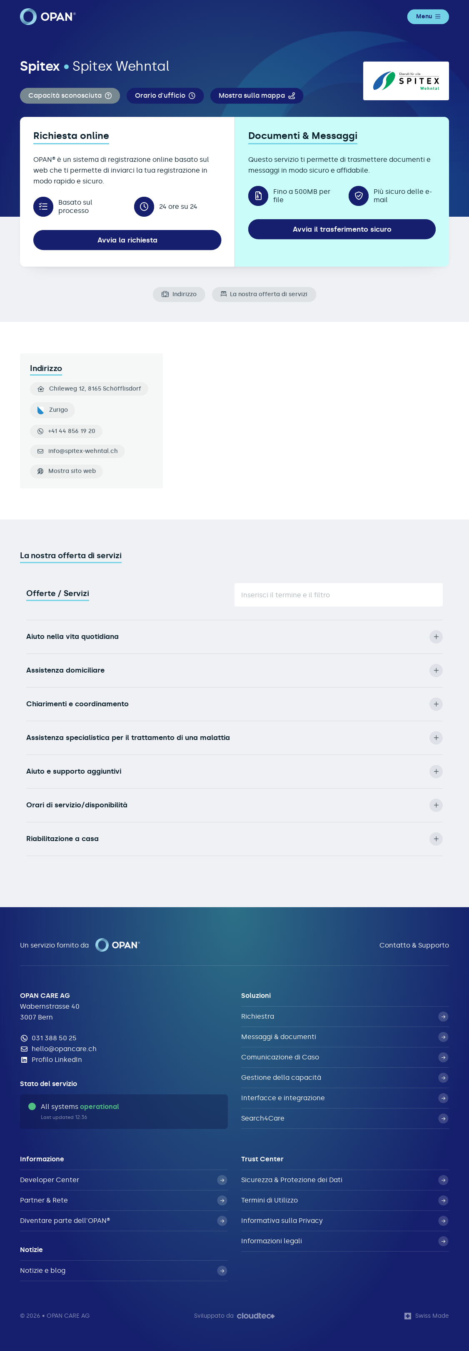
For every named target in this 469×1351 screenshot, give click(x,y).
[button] (70, 96)
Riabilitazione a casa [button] (234, 839)
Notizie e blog (123, 1271)
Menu (428, 16)
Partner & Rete (123, 1200)
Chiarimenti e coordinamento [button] (234, 704)
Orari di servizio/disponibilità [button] (234, 805)
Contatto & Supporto (414, 945)
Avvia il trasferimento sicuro (342, 229)
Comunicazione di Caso (344, 1057)
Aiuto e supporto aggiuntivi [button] (234, 771)
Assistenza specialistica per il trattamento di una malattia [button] (234, 738)
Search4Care (344, 1118)
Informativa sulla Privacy (344, 1221)
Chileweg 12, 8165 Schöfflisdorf (89, 389)
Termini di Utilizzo (344, 1200)
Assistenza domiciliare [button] (234, 670)
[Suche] (338, 594)
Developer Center (123, 1180)
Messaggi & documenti (344, 1037)
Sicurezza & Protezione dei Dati (344, 1180)
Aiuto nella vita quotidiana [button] (234, 636)
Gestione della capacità (344, 1078)
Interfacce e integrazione (344, 1098)
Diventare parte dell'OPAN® (123, 1221)
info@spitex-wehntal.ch (83, 451)
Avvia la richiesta (127, 240)
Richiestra (344, 1017)
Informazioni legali (344, 1241)
